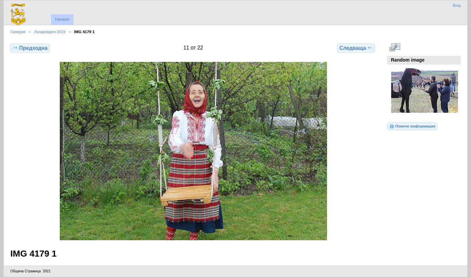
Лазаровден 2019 (49, 31)
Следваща (355, 48)
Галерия (17, 31)
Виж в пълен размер (394, 47)
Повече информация (412, 126)
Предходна (30, 48)
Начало (62, 19)
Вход (457, 5)
